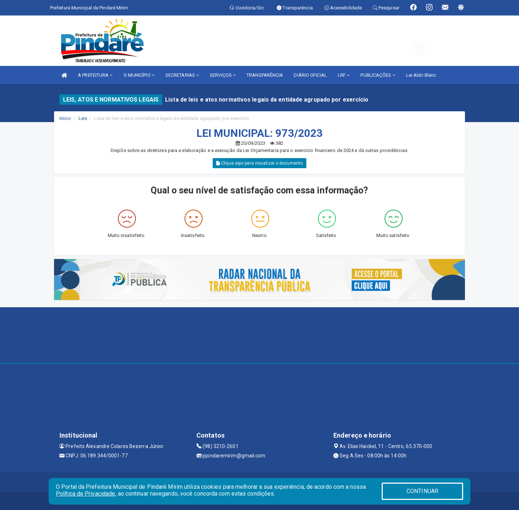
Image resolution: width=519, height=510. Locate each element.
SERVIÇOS (223, 75)
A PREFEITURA (95, 75)
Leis (83, 118)
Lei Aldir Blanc (421, 75)
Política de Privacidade (85, 493)
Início (65, 118)
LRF (344, 75)
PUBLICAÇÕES (377, 75)
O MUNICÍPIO (139, 75)
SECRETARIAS (182, 75)
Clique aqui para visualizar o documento (259, 163)
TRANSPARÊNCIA (265, 75)
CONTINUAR (422, 491)
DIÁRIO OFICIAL (310, 75)
